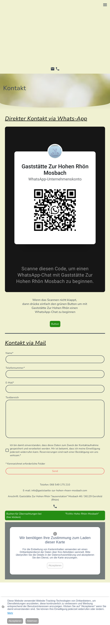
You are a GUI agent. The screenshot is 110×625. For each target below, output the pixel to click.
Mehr (10, 613)
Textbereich (12, 397)
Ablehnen (32, 621)
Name (9, 353)
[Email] (52, 69)
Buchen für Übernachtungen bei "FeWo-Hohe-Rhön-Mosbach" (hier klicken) (52, 515)
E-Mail (10, 382)
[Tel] (57, 69)
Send (55, 471)
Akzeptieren (55, 565)
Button (55, 324)
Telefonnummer (15, 368)
